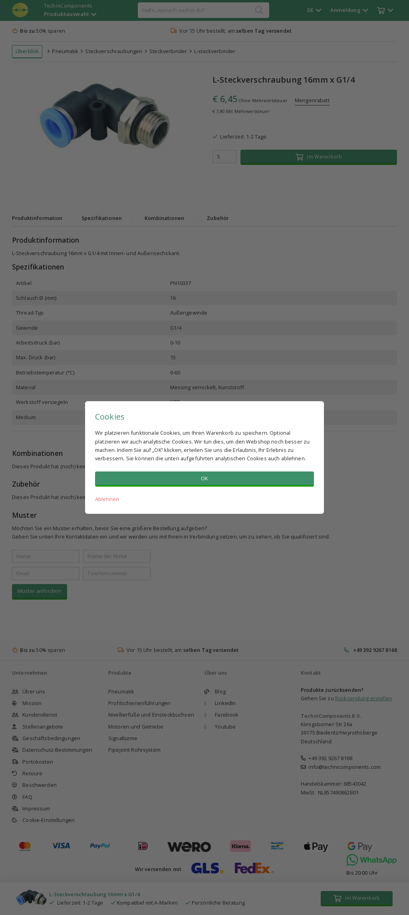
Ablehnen (107, 499)
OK (204, 478)
